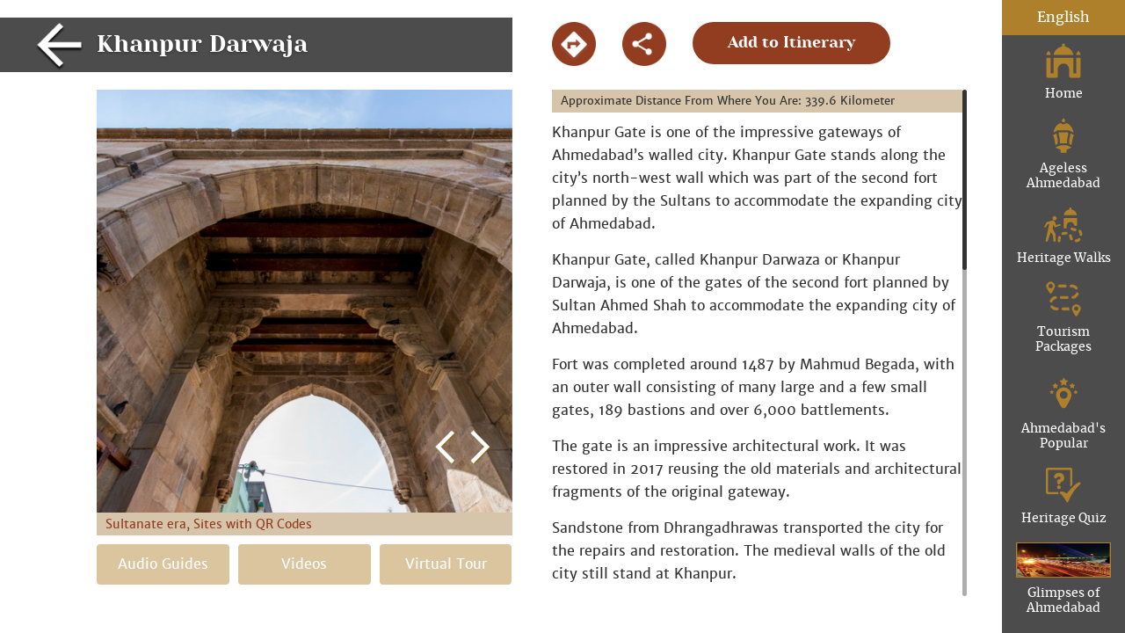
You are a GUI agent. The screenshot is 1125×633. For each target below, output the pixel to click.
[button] (446, 277)
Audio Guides (163, 564)
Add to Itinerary (791, 43)
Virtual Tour (446, 564)
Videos (304, 564)
